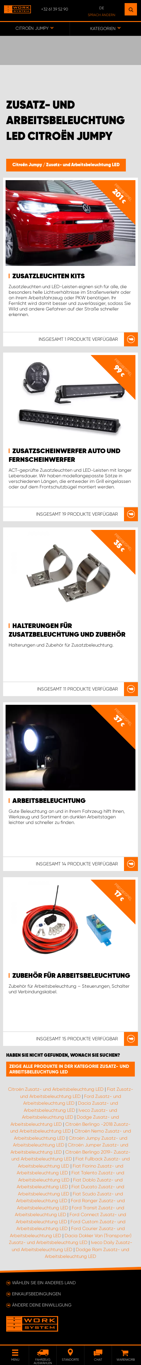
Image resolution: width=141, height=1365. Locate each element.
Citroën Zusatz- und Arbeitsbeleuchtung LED (56, 1089)
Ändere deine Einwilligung (41, 1304)
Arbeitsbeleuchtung (49, 801)
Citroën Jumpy (27, 165)
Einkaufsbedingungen (36, 1293)
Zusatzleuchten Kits (48, 276)
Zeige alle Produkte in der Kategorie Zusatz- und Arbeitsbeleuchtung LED (69, 1069)
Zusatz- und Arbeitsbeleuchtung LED (83, 165)
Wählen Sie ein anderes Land (44, 1282)
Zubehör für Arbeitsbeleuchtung (71, 976)
